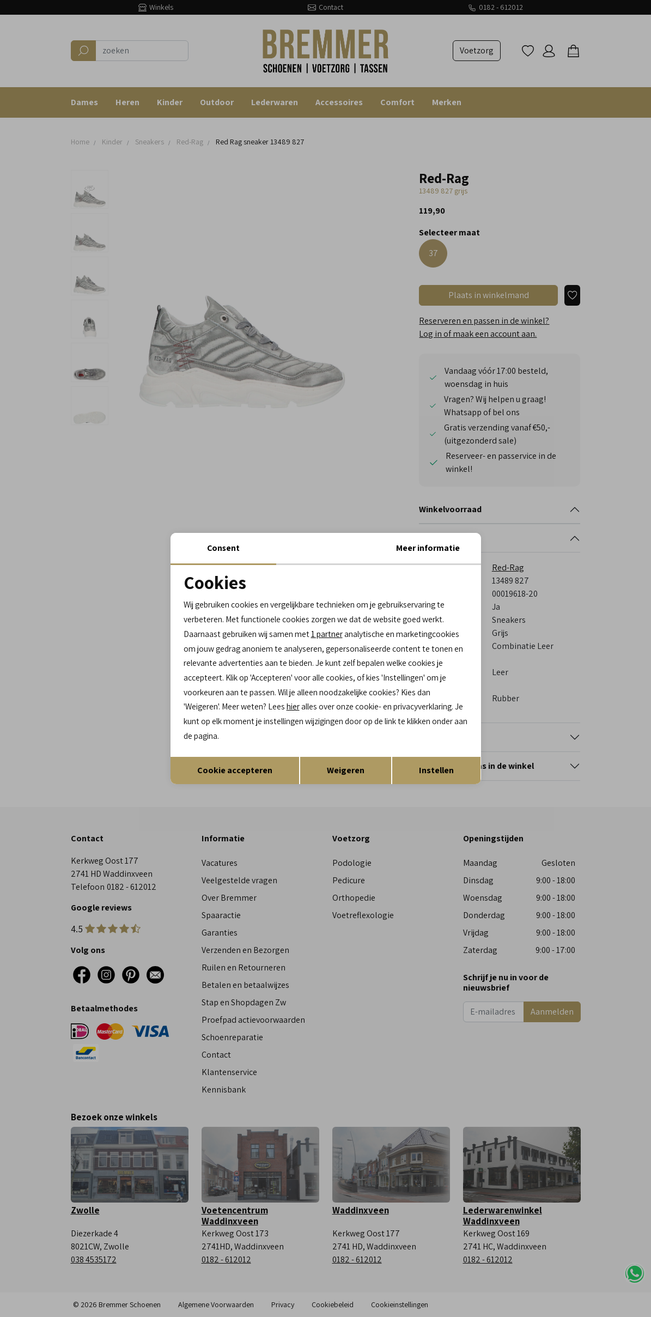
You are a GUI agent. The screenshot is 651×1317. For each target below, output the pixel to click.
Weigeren (345, 771)
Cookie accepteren (234, 771)
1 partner (334, 633)
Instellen (436, 771)
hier (444, 707)
